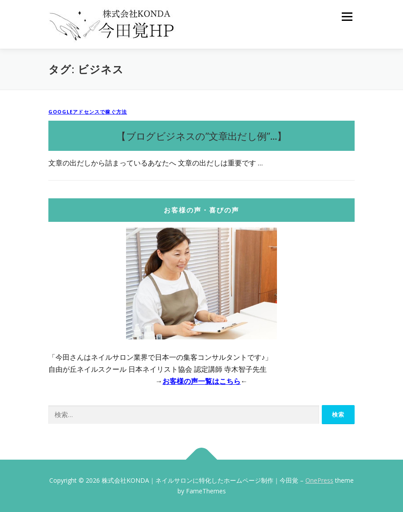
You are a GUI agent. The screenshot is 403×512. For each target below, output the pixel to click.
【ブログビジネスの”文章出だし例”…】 (201, 135)
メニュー (347, 16)
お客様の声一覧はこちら (201, 381)
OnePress (319, 480)
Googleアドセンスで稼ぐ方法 (87, 111)
